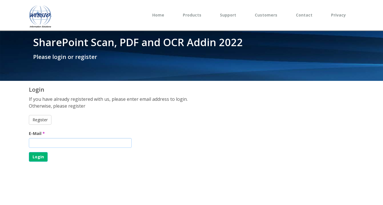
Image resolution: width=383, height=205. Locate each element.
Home (158, 15)
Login (38, 156)
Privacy (338, 15)
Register (40, 119)
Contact (304, 15)
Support (228, 15)
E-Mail (37, 133)
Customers (266, 15)
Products (192, 15)
